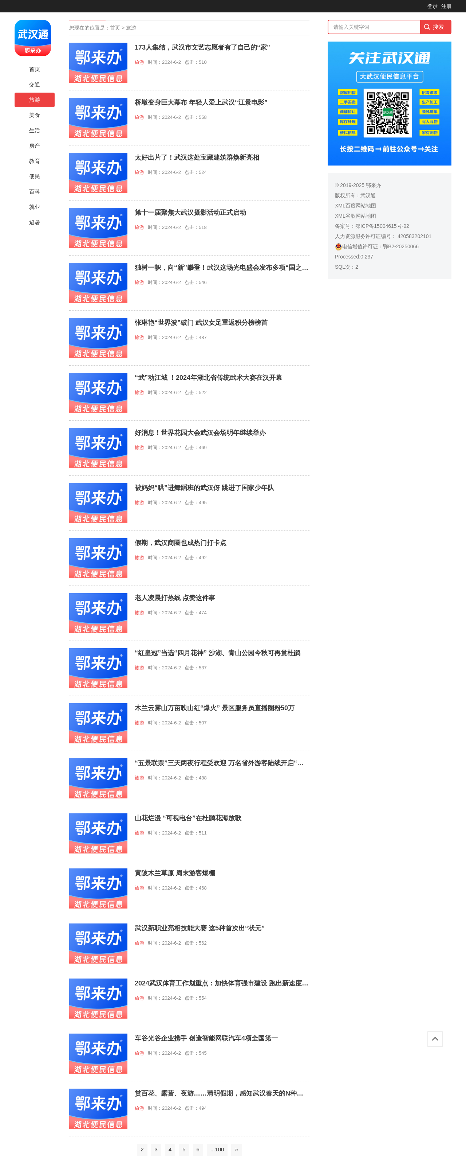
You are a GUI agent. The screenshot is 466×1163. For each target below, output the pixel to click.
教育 (34, 161)
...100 (217, 1149)
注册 (446, 6)
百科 (34, 191)
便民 (34, 176)
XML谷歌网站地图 (355, 216)
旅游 (34, 100)
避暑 (34, 222)
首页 (34, 69)
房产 (34, 146)
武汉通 (368, 195)
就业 (34, 207)
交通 (34, 84)
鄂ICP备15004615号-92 (382, 226)
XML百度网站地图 (355, 206)
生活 (34, 130)
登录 (432, 6)
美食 (34, 115)
